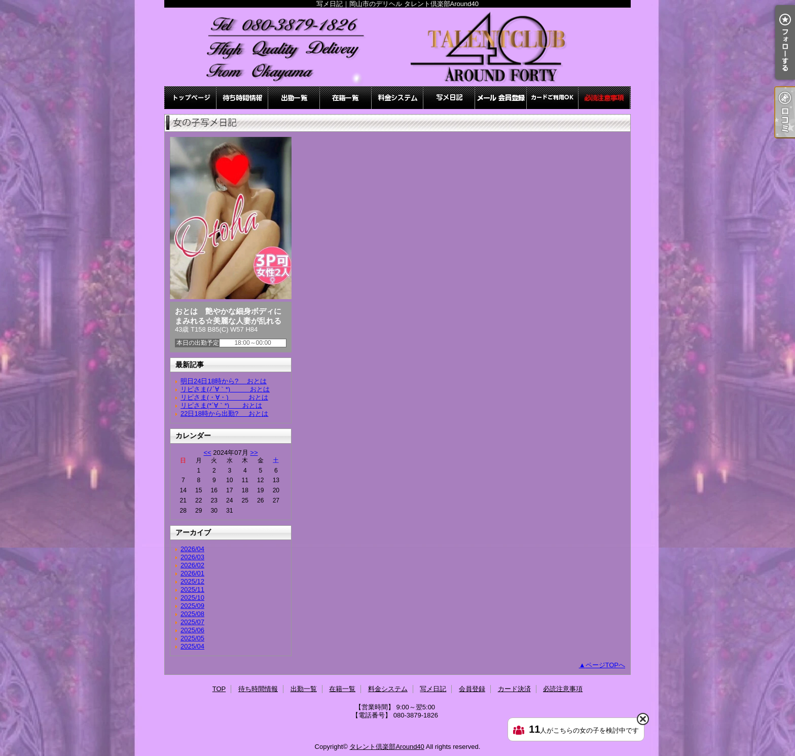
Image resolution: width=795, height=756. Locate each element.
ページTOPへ (606, 665)
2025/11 (192, 589)
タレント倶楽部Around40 (386, 746)
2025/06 (192, 630)
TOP (190, 97)
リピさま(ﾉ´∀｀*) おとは (225, 389)
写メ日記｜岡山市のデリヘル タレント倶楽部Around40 (397, 47)
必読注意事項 (604, 97)
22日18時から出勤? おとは (224, 413)
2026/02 (192, 565)
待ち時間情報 (242, 97)
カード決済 (553, 97)
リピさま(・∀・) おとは (224, 397)
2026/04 (192, 549)
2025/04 (192, 646)
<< (207, 452)
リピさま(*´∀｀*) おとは (221, 405)
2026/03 (192, 557)
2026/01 (192, 573)
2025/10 (192, 597)
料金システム (397, 97)
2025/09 (192, 605)
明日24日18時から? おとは (223, 381)
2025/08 (192, 614)
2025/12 (192, 581)
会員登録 (501, 97)
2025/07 (192, 622)
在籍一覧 (346, 97)
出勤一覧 (294, 97)
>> (254, 452)
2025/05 (192, 638)
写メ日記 (449, 97)
